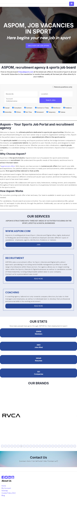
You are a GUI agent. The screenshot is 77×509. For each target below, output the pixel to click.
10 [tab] (31, 446)
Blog (3, 495)
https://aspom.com (25, 72)
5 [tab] (15, 446)
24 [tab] (75, 446)
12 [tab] (37, 446)
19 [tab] (59, 446)
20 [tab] (62, 446)
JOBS (38, 245)
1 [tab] (2, 446)
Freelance (67, 108)
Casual (6, 108)
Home (4, 486)
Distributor (56, 108)
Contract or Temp (42, 108)
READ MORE (38, 279)
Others (17, 112)
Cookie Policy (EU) (9, 493)
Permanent (39, 112)
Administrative (21, 101)
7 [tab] (21, 446)
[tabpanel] (38, 415)
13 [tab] (40, 446)
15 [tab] (46, 446)
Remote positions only (63, 87)
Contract (28, 108)
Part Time (28, 112)
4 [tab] (11, 446)
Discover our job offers (38, 46)
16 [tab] (50, 446)
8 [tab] (24, 446)
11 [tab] (33, 446)
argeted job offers (8, 166)
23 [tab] (72, 446)
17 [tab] (53, 446)
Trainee (61, 112)
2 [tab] (5, 446)
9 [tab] (27, 446)
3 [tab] (8, 446)
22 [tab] (68, 446)
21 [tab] (65, 446)
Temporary (51, 112)
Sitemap (5, 490)
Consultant (16, 108)
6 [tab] (18, 446)
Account (21, 99)
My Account (6, 488)
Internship (7, 112)
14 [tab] (43, 446)
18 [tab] (56, 446)
